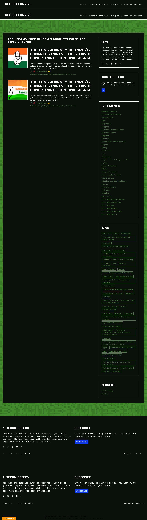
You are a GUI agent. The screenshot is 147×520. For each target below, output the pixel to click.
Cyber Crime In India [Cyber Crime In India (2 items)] (124, 276)
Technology (106, 190)
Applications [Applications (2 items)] (118, 250)
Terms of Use (8, 454)
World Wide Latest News (111, 202)
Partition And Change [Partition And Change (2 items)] (111, 326)
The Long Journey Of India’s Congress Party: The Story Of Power (59, 74)
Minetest (105, 394)
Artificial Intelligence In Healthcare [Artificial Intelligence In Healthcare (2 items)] (114, 264)
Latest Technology (109, 166)
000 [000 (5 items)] (104, 234)
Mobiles (105, 169)
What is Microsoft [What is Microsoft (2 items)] (110, 368)
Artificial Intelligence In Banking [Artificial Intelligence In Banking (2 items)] (118, 260)
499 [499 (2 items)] (110, 234)
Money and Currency (110, 172)
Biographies (106, 124)
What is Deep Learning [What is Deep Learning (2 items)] (112, 355)
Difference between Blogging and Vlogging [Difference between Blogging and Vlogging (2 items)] (116, 281)
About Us (83, 4)
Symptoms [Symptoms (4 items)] (106, 338)
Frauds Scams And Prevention (113, 142)
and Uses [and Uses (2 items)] (106, 250)
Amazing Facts (107, 118)
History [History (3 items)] (106, 306)
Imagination (106, 157)
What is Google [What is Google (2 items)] (109, 358)
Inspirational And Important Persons (117, 160)
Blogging (105, 127)
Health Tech (106, 151)
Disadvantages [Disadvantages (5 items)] (108, 286)
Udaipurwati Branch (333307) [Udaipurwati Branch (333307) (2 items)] (122, 348)
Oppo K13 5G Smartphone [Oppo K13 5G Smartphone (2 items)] (112, 323)
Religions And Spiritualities (114, 181)
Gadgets (105, 145)
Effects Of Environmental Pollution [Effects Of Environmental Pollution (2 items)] (118, 289)
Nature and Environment (111, 175)
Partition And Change (35, 74)
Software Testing (109, 187)
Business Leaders (109, 133)
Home (103, 154)
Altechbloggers (18, 4)
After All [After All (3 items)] (107, 243)
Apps (103, 121)
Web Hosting (106, 196)
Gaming (104, 148)
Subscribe (81, 442)
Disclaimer (103, 5)
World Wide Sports (109, 214)
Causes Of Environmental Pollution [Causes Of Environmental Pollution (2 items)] (117, 273)
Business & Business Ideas (113, 130)
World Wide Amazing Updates (113, 199)
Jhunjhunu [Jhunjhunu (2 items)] (129, 313)
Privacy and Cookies (24, 454)
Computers (106, 136)
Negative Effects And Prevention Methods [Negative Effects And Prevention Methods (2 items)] (116, 318)
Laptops (105, 163)
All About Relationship (111, 115)
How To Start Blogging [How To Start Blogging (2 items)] (112, 313)
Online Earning (108, 178)
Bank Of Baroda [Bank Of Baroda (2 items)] (109, 269)
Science (105, 184)
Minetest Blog (107, 391)
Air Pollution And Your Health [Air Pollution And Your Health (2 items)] (115, 247)
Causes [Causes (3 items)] (121, 269)
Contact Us (93, 5)
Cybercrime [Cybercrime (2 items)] (107, 276)
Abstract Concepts (109, 112)
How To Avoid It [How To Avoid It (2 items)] (109, 310)
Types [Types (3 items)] (105, 348)
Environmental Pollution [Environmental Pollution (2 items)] (113, 293)
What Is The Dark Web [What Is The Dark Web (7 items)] (111, 372)
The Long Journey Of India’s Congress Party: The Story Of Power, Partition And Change (61, 54)
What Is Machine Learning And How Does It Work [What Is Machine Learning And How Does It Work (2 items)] (117, 363)
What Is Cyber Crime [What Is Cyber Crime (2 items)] (118, 351)
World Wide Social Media (112, 211)
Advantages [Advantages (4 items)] (125, 234)
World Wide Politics (41, 71)
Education (106, 139)
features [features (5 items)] (106, 297)
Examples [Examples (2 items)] (129, 293)
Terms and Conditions (133, 5)
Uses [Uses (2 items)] (104, 351)
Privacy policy (116, 5)
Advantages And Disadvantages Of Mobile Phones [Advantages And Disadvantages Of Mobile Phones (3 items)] (116, 238)
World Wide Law (108, 205)
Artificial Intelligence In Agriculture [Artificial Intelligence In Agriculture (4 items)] (114, 255)
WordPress (140, 454)
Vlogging (105, 193)
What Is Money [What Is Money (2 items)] (127, 368)
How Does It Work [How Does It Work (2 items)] (119, 306)
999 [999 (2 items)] (116, 234)
